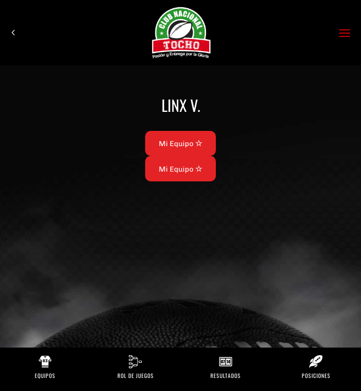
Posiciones (316, 375)
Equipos (45, 375)
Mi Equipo (180, 143)
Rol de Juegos (135, 375)
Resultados (225, 375)
